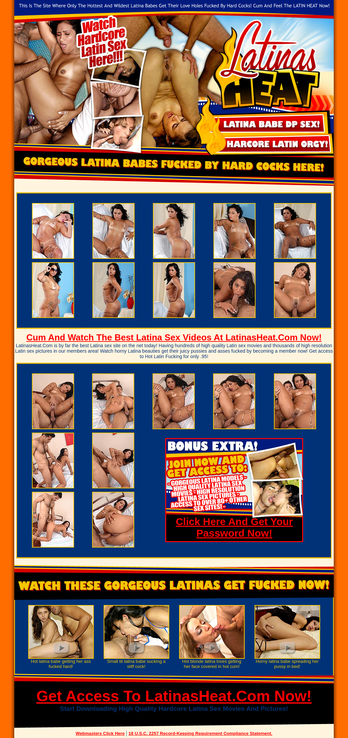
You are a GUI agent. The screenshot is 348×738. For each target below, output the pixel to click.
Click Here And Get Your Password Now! (234, 527)
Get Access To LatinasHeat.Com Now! (174, 696)
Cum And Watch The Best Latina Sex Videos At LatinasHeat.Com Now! (173, 337)
